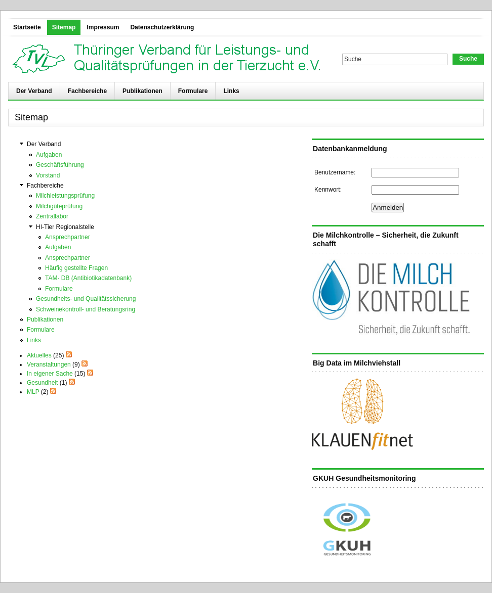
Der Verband (34, 91)
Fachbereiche (87, 91)
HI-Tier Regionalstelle (65, 227)
